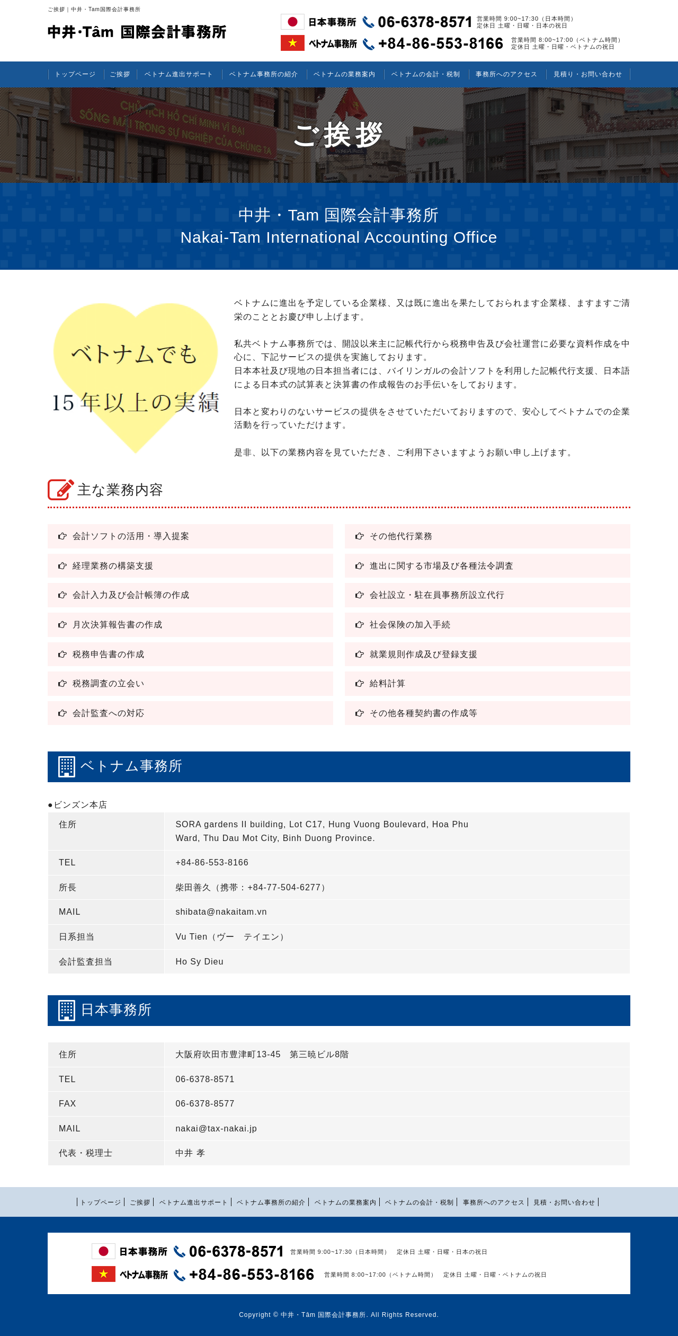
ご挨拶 (120, 74)
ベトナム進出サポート (179, 74)
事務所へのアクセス (507, 74)
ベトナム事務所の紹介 (263, 74)
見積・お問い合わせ (564, 1202)
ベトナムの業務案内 (345, 74)
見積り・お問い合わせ (588, 74)
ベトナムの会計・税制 (425, 74)
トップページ (75, 74)
